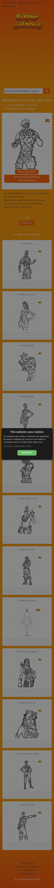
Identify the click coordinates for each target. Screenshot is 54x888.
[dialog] (27, 444)
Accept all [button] (27, 452)
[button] (26, 446)
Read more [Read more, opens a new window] (38, 442)
